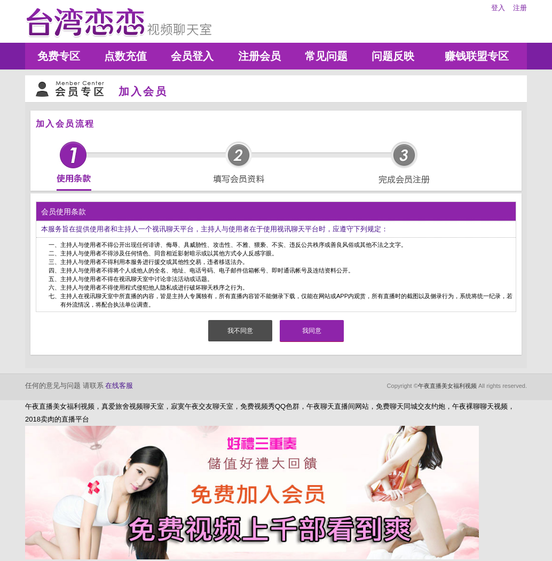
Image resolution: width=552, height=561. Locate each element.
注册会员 (259, 56)
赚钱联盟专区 (477, 56)
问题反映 (393, 56)
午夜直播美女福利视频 (447, 386)
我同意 (311, 330)
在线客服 (119, 385)
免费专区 (58, 56)
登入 (498, 8)
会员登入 (192, 56)
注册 (520, 8)
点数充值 (125, 56)
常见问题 (326, 56)
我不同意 (240, 330)
